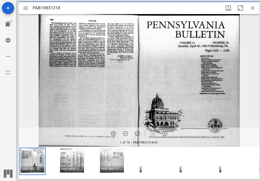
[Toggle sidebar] (26, 8)
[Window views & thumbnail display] (228, 8)
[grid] (139, 163)
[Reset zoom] (137, 133)
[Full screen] (8, 72)
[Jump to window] (8, 24)
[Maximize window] (240, 8)
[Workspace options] (8, 56)
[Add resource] (8, 8)
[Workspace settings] (8, 40)
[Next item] (165, 133)
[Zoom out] (125, 133)
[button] (32, 161)
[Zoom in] (113, 133)
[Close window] (252, 8)
